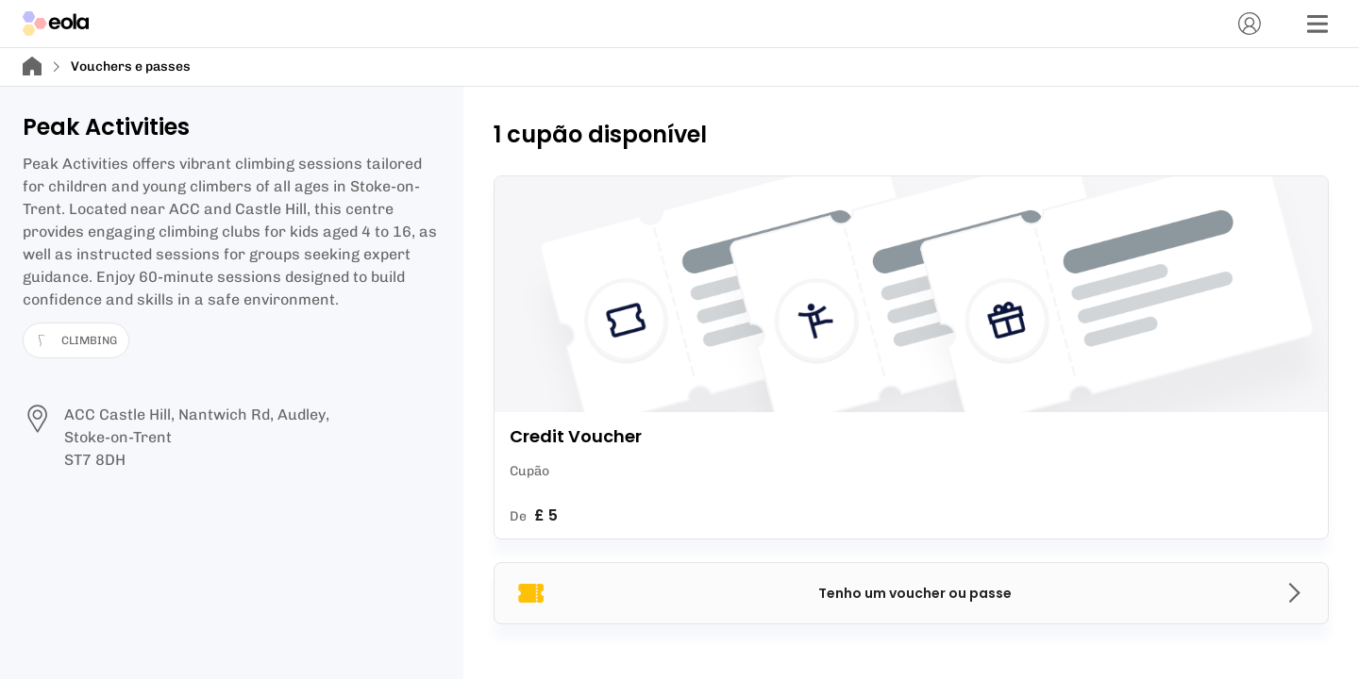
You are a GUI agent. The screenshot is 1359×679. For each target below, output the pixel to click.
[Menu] (1317, 23)
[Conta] (1249, 23)
